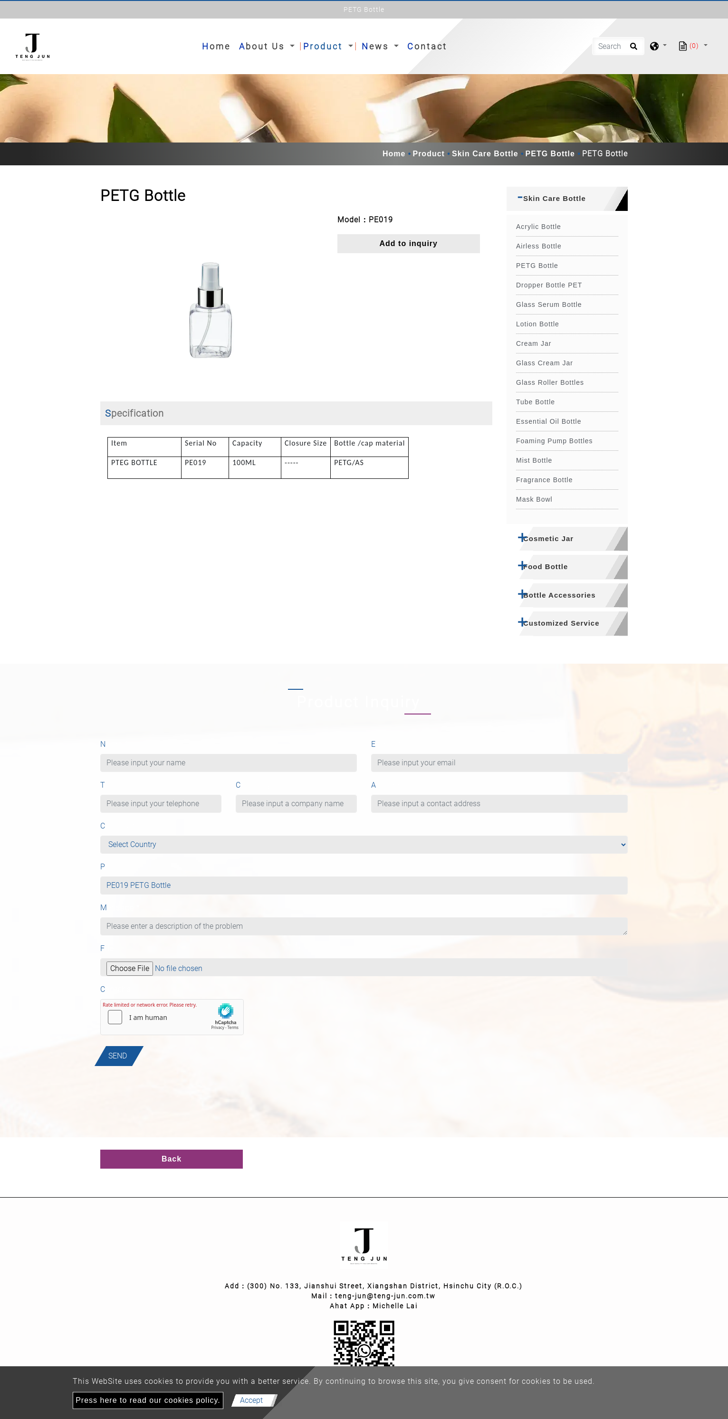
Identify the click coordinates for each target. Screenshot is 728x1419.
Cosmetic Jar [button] (548, 538)
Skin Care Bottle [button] (554, 198)
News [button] (377, 46)
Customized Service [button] (561, 623)
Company (253, 785)
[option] (211, 301)
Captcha (116, 989)
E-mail (386, 744)
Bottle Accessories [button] (559, 595)
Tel (106, 785)
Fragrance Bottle (544, 480)
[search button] (632, 49)
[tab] (567, 199)
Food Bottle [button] (545, 566)
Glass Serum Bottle (549, 304)
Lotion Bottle (537, 324)
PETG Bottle (550, 154)
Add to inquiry (409, 243)
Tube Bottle (535, 402)
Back (172, 1159)
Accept (251, 1400)
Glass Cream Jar (544, 363)
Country (118, 825)
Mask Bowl (534, 499)
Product (428, 154)
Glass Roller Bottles (550, 382)
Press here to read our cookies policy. (148, 1400)
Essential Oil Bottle (549, 421)
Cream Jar (533, 343)
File (107, 948)
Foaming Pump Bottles (554, 441)
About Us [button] (263, 46)
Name (114, 744)
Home (218, 45)
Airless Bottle (539, 246)
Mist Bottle (534, 460)
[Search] (618, 46)
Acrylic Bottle (538, 226)
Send (117, 1055)
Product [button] (324, 46)
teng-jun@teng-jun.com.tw (385, 1296)
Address (386, 785)
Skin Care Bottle (485, 154)
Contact (427, 46)
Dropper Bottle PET (549, 285)
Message (120, 907)
